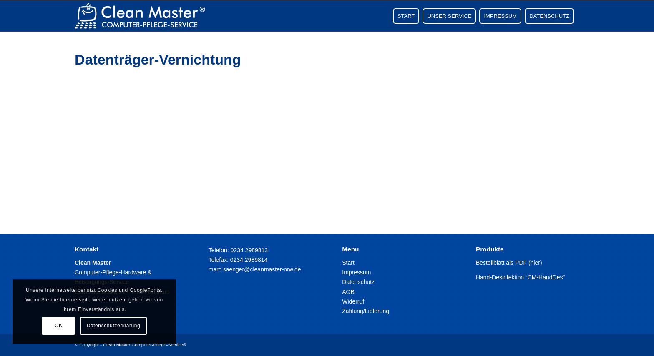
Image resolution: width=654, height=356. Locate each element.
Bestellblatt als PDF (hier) (509, 262)
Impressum (356, 272)
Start (348, 262)
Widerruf (353, 301)
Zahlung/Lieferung (365, 311)
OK (59, 326)
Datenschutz (358, 282)
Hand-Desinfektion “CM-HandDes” (520, 277)
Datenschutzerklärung (114, 326)
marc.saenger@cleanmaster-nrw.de (255, 269)
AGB (348, 292)
